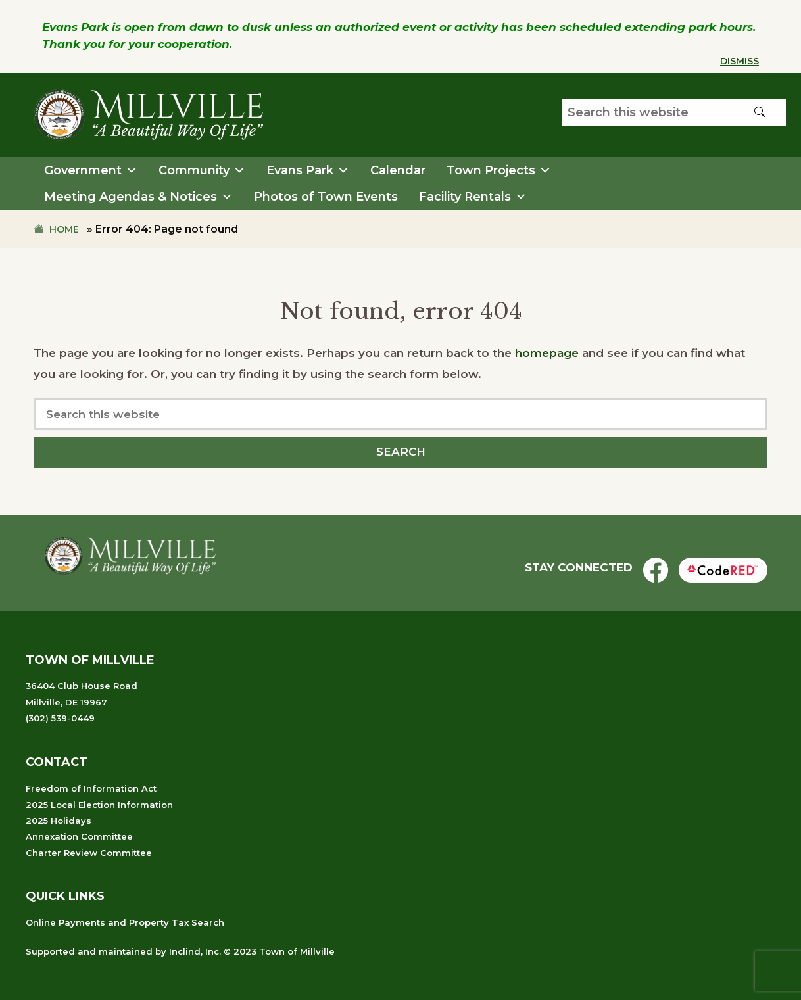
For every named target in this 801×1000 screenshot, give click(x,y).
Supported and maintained (89, 951)
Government (90, 170)
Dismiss (739, 61)
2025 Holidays (58, 820)
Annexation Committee (79, 836)
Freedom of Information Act (91, 788)
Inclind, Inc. (195, 951)
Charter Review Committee (89, 852)
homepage (547, 353)
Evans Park (307, 170)
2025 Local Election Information (99, 804)
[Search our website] (674, 112)
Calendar (397, 170)
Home (64, 229)
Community (201, 170)
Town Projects (499, 170)
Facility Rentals (473, 196)
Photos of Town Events (326, 196)
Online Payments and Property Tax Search (125, 922)
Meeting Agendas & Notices (138, 196)
